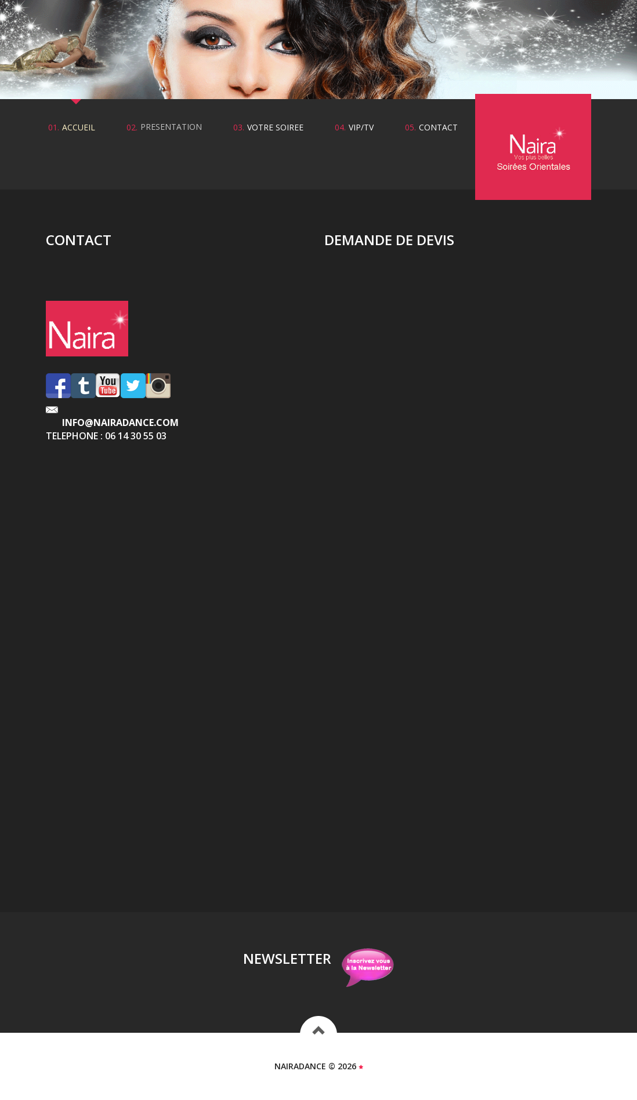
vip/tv (361, 127)
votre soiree (275, 127)
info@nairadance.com (120, 422)
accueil (78, 127)
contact (438, 127)
